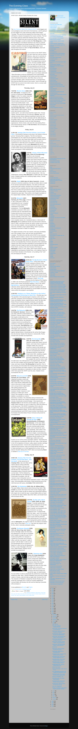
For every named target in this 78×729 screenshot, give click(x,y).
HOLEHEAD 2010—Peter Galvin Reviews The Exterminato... (58, 681)
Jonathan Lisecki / (57, 447)
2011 (53, 611)
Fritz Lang (13, 593)
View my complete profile (60, 17)
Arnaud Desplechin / (58, 368)
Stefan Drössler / (56, 381)
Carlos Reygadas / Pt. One (58, 510)
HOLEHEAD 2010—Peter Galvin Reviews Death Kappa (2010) (58, 675)
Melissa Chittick (53, 355)
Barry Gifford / (56, 398)
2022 (53, 593)
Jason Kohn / (55, 440)
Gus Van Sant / (56, 566)
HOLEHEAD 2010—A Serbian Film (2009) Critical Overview (59, 654)
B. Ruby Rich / (57, 513)
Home (29, 599)
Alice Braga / (55, 341)
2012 (53, 609)
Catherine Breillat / (57, 344)
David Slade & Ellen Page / (58, 529)
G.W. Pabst (18, 593)
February (54, 697)
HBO (51, 167)
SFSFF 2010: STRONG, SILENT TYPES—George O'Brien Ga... (58, 642)
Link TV (51, 170)
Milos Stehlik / (55, 538)
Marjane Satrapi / (56, 520)
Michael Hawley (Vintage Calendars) (57, 270)
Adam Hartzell (53, 267)
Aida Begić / (54, 324)
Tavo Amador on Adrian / (57, 290)
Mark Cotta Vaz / (55, 570)
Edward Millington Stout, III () (57, 276)
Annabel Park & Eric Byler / (58, 494)
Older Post (44, 599)
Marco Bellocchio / (58, 329)
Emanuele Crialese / (57, 362)
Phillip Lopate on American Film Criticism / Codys (56, 451)
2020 (53, 596)
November (55, 616)
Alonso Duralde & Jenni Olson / (57, 383)
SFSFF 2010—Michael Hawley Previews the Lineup (58, 649)
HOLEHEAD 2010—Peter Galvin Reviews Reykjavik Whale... (58, 662)
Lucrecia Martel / (56, 462)
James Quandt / (58, 498)
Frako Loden (52, 273)
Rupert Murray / (57, 488)
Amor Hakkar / (56, 405)
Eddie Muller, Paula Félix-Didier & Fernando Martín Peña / (57, 484)
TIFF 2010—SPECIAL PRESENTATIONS (56, 626)
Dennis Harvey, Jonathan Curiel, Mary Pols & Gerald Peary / (58, 414)
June (54, 690)
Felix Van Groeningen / (55, 564)
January (54, 699)
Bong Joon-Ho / (55, 430)
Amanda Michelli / (56, 469)
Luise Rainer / (56, 502)
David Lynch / (56, 456)
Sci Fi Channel (53, 171)
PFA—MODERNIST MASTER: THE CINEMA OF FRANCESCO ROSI (59, 672)
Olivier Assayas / (56, 309)
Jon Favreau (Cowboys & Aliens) (56, 387)
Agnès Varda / (57, 569)
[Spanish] (55, 228)
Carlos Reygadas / (57, 507)
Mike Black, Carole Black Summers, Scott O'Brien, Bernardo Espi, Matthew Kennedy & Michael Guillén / (58, 332)
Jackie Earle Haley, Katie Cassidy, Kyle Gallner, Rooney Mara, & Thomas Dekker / (58, 407)
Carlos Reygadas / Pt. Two (58, 512)
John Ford (27, 593)
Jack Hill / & (57, 416)
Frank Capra (43, 592)
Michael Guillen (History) (55, 266)
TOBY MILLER (55, 624)
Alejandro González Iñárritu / (57, 426)
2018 (53, 600)
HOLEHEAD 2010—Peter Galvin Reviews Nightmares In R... (58, 657)
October (54, 617)
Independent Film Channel (55, 168)
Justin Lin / (56, 445)
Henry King (22, 593)
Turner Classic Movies (54, 173)
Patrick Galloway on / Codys (58, 395)
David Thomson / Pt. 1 (58, 549)
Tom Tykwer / (54, 558)
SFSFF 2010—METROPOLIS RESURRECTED (58, 652)
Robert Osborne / (55, 491)
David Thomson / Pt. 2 (58, 551)
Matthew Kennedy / (57, 433)
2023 (53, 591)
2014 (53, 606)
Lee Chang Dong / (57, 373)
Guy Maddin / (55, 458)
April (54, 694)
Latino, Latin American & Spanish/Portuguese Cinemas (56, 180)
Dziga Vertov (38, 592)
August (54, 621)
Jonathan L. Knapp (54, 272)
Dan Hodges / (56, 417)
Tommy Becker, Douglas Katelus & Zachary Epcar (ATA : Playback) (57, 315)
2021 (53, 595)
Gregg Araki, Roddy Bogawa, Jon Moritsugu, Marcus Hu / (58, 300)
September (55, 619)
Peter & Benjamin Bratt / (57, 343)
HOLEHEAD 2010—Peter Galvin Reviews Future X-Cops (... (58, 660)
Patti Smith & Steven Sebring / (57, 534)
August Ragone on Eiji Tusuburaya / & (57, 500)
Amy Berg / (56, 327)
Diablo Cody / (56, 357)
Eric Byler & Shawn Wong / (55, 348)
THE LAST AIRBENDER (57, 686)
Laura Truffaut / (56, 552)
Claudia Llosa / (57, 448)
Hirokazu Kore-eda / (55, 441)
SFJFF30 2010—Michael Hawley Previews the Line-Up (58, 684)
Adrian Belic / (56, 326)
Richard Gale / (57, 394)
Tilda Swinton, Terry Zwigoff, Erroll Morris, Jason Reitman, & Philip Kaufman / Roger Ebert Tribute (58, 544)
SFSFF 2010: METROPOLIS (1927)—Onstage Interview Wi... (59, 640)
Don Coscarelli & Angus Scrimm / (57, 359)
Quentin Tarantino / (58, 546)
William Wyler (31, 595)
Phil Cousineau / (56, 361)
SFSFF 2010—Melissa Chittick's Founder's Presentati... (58, 632)
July (53, 622)
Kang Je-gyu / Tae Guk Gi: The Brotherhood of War (56, 429)
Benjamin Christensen (31, 592)
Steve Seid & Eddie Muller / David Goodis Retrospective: (58, 522)
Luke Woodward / (56, 584)
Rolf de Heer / (55, 365)
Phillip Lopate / (57, 455)
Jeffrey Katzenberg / (58, 432)
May (53, 692)
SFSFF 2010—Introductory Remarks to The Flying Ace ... (59, 629)
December (55, 614)
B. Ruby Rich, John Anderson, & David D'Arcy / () (58, 516)
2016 (53, 603)
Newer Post (14, 599)
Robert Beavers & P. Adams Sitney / (57, 313)
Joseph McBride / (56, 467)
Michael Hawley (38, 593)
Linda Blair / (55, 335)
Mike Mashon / (56, 466)
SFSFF (27, 595)
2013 (53, 608)
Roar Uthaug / (55, 562)
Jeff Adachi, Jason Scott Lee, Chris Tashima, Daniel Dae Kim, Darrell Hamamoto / (57, 282)
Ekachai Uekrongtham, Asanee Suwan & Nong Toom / (58, 560)
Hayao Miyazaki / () (57, 473)
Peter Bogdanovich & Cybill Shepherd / (58, 340)
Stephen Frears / (55, 391)
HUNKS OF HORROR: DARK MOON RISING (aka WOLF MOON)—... (59, 688)
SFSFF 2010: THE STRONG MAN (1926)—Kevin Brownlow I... (58, 637)
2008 (53, 702)
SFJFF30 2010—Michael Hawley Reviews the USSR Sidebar (58, 634)
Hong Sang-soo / (57, 420)
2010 (53, 613)
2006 (53, 706)
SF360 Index (52, 183)
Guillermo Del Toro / (57, 367)
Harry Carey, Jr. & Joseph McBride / (57, 352)
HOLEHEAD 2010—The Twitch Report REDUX (58, 679)
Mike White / (57, 581)
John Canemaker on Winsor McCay (57, 350)
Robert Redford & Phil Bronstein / (58, 506)
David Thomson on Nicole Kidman (57, 548)
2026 (53, 588)
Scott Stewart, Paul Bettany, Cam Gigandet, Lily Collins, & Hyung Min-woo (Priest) (58, 540)
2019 (53, 598)
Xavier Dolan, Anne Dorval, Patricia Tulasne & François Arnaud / (58, 371)
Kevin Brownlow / (57, 346)
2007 (53, 704)
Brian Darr (52, 264)
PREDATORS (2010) (56, 667)
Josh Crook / (54, 364)
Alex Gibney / (54, 397)
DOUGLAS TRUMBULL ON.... (58, 676)
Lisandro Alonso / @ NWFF (57, 284)
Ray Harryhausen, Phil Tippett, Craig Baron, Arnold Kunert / (58, 411)
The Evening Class (18, 5)
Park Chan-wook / (55, 354)
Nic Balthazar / (54, 310)
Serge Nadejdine (22, 595)
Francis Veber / (55, 572)
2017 (53, 601)
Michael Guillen (60, 15)
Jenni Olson (52, 275)
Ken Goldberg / (55, 400)
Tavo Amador (53, 263)
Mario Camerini (32, 593)
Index (54, 177)
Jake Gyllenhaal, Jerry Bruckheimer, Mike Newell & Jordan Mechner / (58, 402)
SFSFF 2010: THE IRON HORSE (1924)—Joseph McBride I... (58, 645)
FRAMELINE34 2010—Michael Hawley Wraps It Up (58, 665)
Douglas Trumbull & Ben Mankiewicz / (57, 556)
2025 (53, 590)
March (54, 695)
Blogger (46, 725)
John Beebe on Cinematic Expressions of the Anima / (58, 320)
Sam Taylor (17, 595)
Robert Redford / (57, 503)
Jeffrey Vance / (55, 567)
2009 (53, 701)
